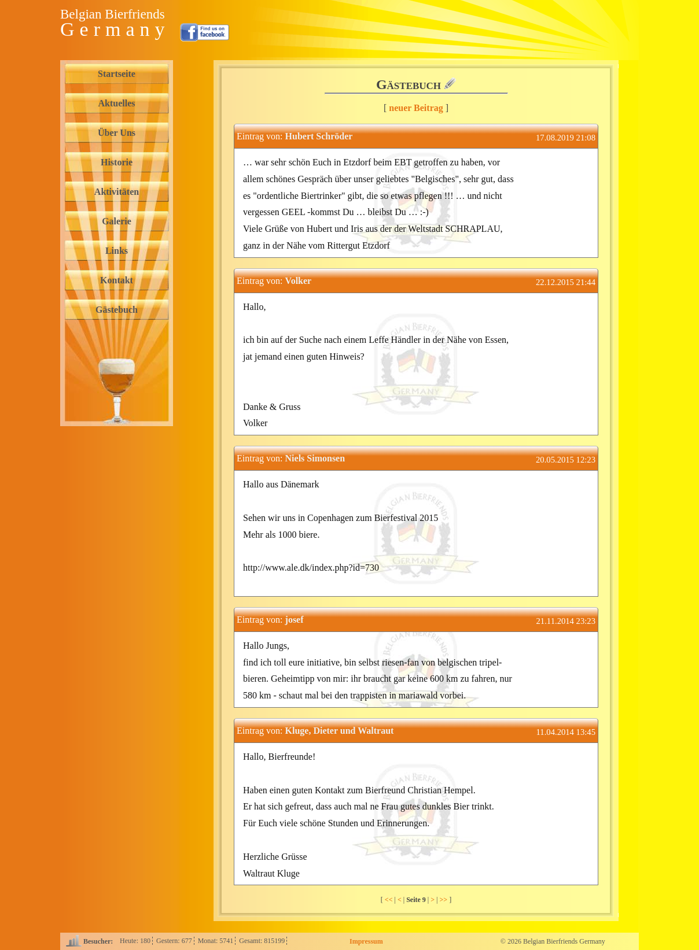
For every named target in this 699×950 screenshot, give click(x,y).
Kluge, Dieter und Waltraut (339, 730)
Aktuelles (116, 103)
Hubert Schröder (319, 136)
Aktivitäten (116, 192)
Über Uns (116, 133)
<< (390, 900)
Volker (298, 281)
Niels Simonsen (315, 458)
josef (294, 619)
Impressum (366, 941)
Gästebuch (116, 310)
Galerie (116, 221)
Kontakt (116, 280)
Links (116, 251)
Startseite (116, 74)
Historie (117, 162)
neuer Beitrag (416, 108)
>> (444, 900)
